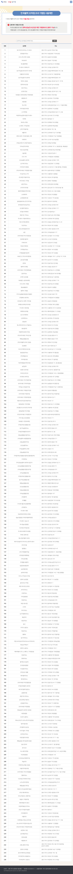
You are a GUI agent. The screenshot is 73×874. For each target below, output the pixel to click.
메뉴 (71, 2)
